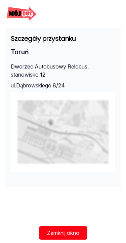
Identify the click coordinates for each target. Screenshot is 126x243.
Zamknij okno (63, 233)
